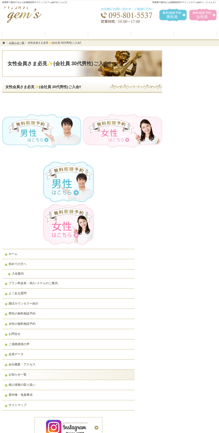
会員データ (180, 246)
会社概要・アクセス (186, 256)
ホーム (177, 142)
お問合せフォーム (187, 411)
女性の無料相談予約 (186, 215)
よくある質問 (182, 185)
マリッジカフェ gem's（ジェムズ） (60, 428)
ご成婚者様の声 (183, 236)
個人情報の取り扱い (186, 276)
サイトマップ (182, 297)
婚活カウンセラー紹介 (188, 195)
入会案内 (182, 161)
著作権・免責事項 (185, 286)
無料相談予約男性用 (173, 15)
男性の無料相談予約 (186, 205)
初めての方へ (182, 152)
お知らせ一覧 (182, 266)
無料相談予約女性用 (203, 15)
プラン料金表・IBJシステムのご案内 (193, 173)
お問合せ (179, 226)
